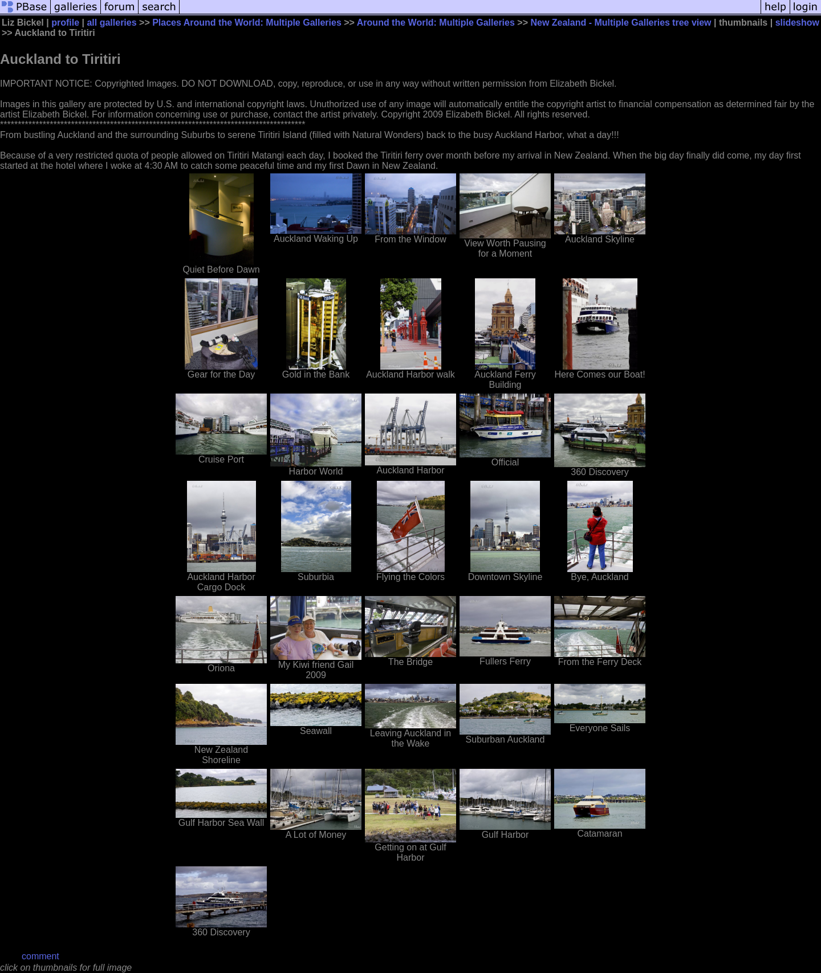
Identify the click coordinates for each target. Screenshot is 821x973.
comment (40, 956)
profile (65, 22)
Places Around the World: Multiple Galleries (247, 22)
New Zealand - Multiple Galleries (600, 22)
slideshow (797, 22)
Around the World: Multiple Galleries (436, 22)
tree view (691, 22)
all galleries (111, 22)
